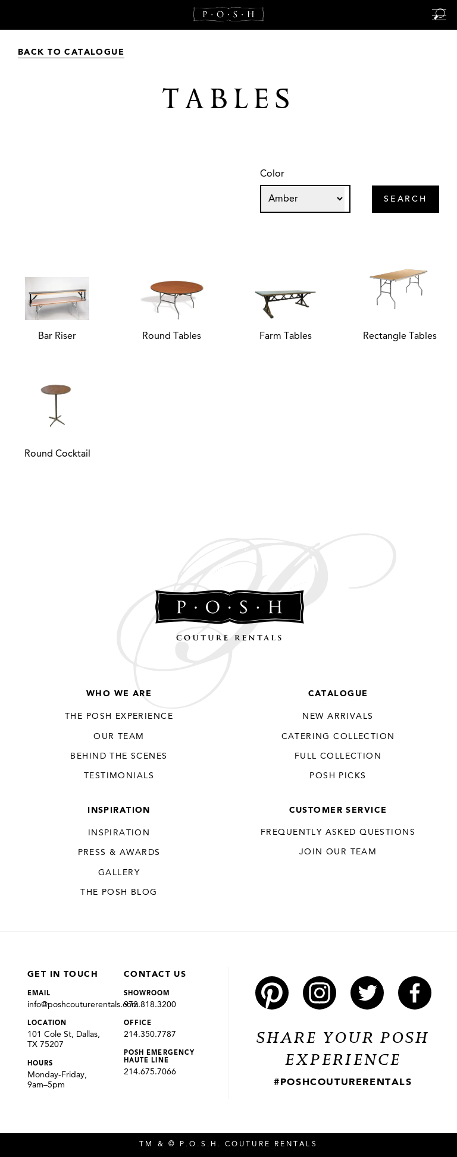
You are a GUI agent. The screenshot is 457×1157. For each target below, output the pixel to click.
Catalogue (338, 694)
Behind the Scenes (118, 756)
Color (272, 174)
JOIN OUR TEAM (338, 852)
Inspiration (119, 810)
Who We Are (119, 694)
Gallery (119, 873)
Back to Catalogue (71, 52)
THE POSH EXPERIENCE (119, 716)
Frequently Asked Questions (338, 832)
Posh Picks (337, 776)
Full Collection (338, 756)
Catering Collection (338, 736)
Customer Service (338, 810)
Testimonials (119, 776)
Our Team (118, 736)
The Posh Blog (118, 892)
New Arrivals (337, 716)
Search (405, 200)
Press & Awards (119, 852)
